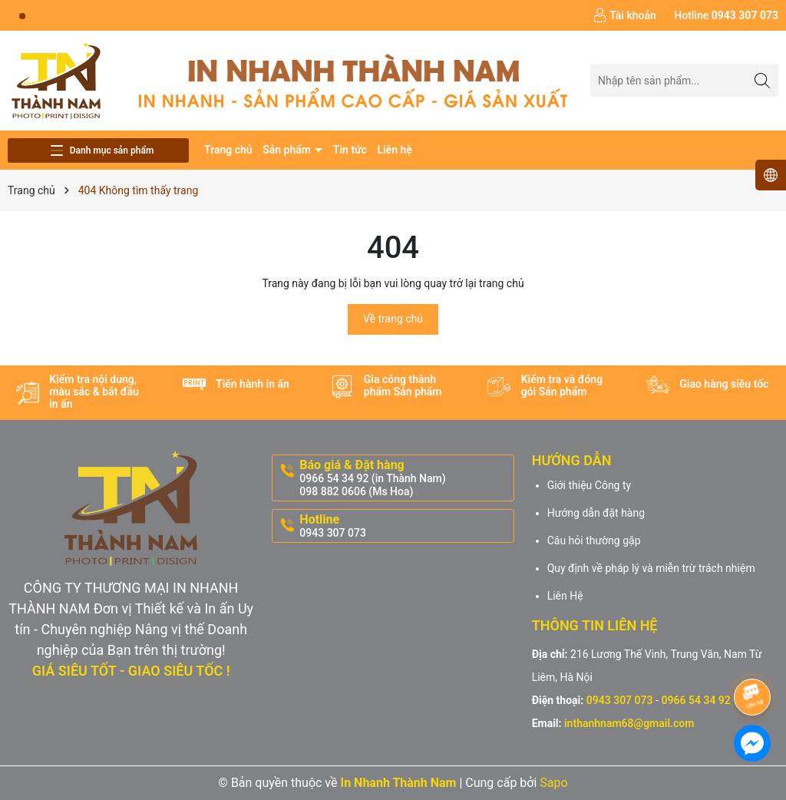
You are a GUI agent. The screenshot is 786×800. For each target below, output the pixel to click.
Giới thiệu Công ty (589, 485)
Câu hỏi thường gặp (594, 540)
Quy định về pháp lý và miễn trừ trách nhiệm (651, 568)
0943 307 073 (619, 700)
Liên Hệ (565, 596)
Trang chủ (228, 150)
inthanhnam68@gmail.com (629, 723)
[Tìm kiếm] (762, 80)
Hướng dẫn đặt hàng (596, 513)
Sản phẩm (288, 150)
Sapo (553, 782)
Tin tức (350, 150)
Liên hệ (394, 150)
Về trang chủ (393, 318)
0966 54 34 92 (695, 700)
